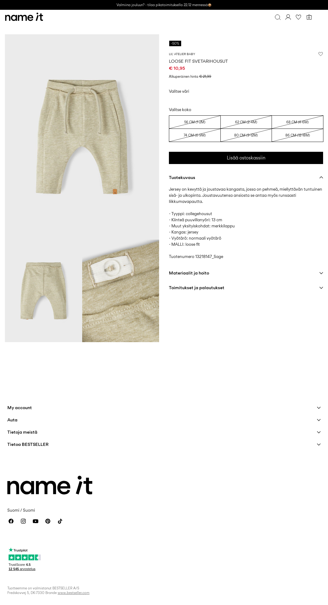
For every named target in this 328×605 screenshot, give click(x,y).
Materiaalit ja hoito (189, 272)
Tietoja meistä (22, 432)
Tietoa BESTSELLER (27, 444)
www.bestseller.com (74, 593)
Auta (12, 419)
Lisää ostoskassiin (246, 158)
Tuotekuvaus (182, 177)
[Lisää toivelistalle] (320, 54)
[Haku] (277, 17)
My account (19, 407)
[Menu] (319, 17)
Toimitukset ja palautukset (196, 287)
